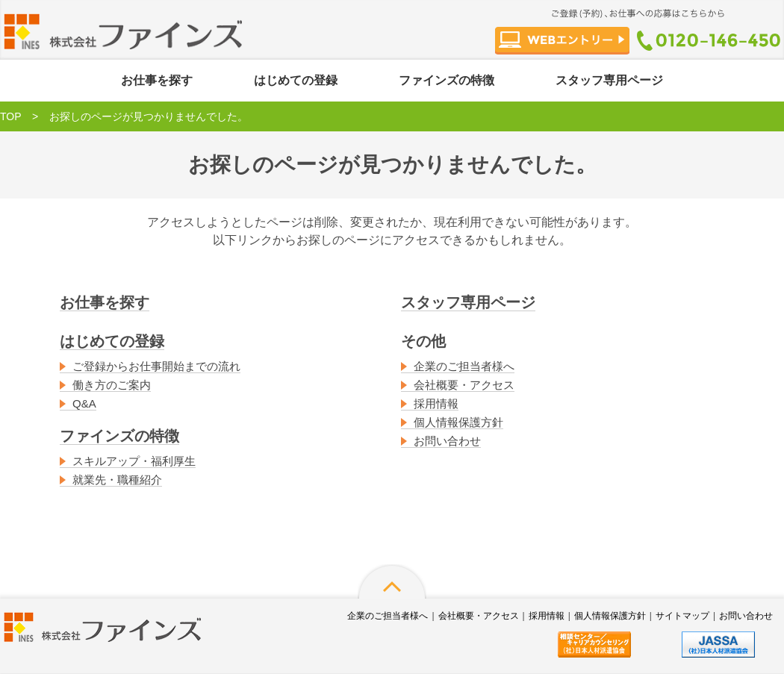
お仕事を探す (157, 80)
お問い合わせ (447, 440)
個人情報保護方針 (458, 422)
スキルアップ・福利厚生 (134, 461)
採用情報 (436, 403)
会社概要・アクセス (464, 384)
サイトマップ (682, 616)
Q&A (84, 403)
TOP (11, 116)
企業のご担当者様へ (464, 366)
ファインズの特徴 (446, 80)
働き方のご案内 (111, 384)
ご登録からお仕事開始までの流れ (156, 366)
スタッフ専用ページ (609, 80)
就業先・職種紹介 (117, 479)
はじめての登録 (295, 80)
